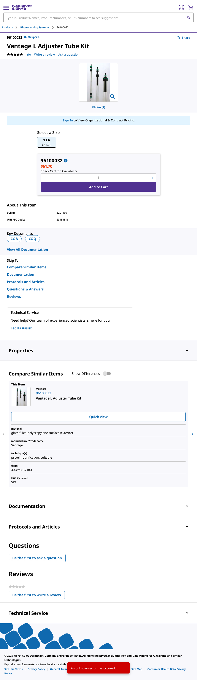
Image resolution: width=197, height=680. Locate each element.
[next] (192, 433)
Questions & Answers (25, 289)
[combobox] (98, 17)
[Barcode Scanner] (181, 7)
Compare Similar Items (26, 267)
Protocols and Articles (25, 281)
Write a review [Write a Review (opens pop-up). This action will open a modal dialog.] (44, 54)
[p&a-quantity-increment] (152, 177)
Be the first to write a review (38, 596)
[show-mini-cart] (190, 7)
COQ (33, 238)
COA (14, 238)
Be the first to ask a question (37, 558)
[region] (98, 82)
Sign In (68, 120)
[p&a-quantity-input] (98, 178)
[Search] (188, 17)
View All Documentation (27, 249)
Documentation (20, 274)
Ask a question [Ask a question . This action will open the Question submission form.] (68, 54)
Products (7, 27)
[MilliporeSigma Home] (22, 7)
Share (183, 37)
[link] (13, 669)
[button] (46, 142)
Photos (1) (98, 107)
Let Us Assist (21, 328)
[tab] (11, 27)
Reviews (14, 296)
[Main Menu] (6, 7)
